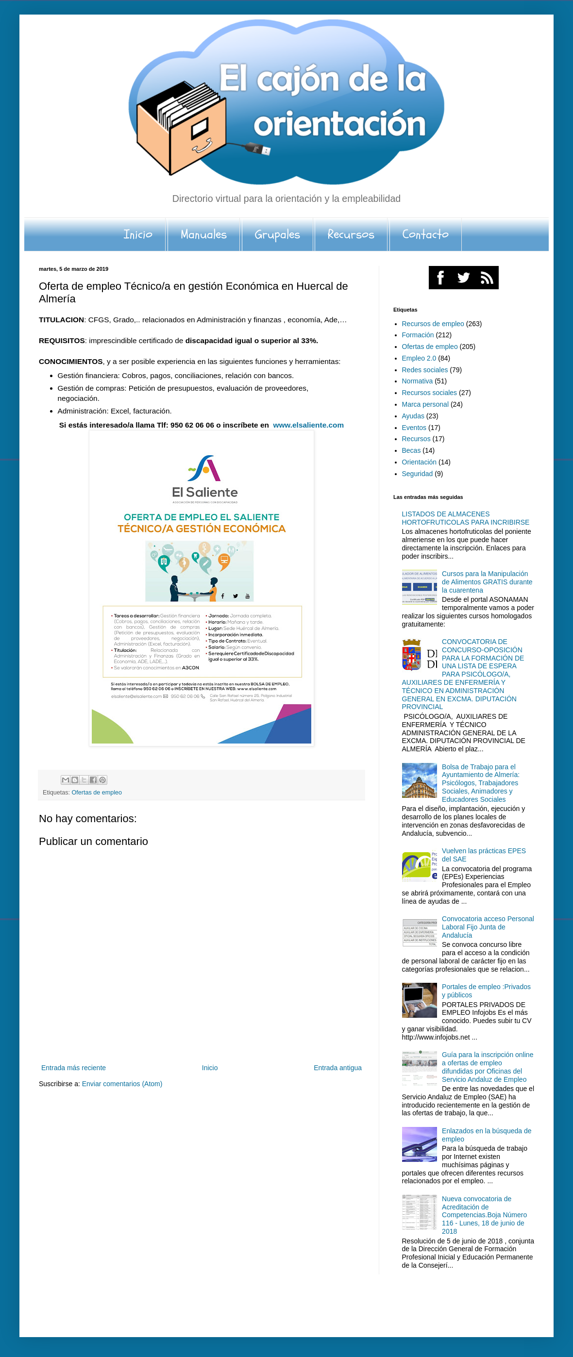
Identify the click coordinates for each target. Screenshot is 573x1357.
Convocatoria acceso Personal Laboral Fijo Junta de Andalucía (488, 927)
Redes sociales (425, 370)
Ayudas (413, 416)
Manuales (204, 234)
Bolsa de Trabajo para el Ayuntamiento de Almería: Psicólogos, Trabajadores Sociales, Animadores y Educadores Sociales (481, 783)
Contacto (426, 234)
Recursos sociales (429, 393)
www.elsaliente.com (308, 425)
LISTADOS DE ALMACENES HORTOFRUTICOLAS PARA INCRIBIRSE (466, 518)
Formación (418, 335)
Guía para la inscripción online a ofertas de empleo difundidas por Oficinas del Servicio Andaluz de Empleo (487, 1067)
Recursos (351, 234)
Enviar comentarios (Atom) (122, 1084)
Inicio (138, 234)
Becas (411, 450)
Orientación (419, 462)
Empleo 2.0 (419, 358)
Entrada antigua (338, 1068)
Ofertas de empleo (97, 792)
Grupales (277, 234)
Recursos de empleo (433, 324)
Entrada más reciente (73, 1068)
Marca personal (425, 404)
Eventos (414, 427)
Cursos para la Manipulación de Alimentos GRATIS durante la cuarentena (487, 582)
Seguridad (417, 474)
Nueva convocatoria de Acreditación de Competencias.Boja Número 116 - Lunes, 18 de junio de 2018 (484, 1215)
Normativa (417, 381)
